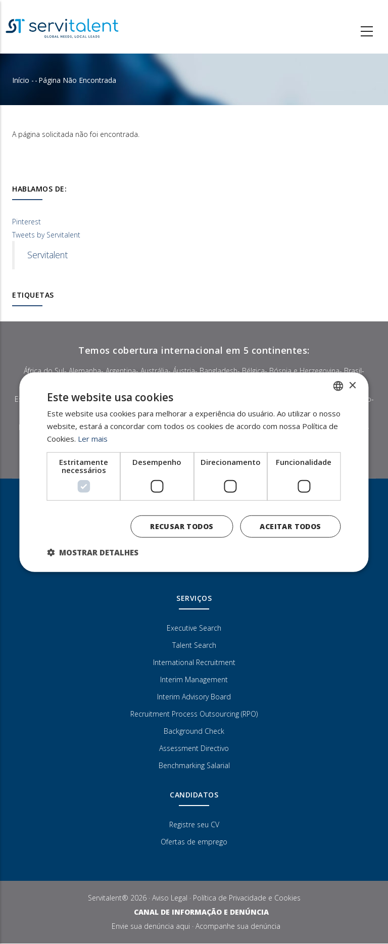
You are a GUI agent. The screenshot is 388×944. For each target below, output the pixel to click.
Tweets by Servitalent (46, 235)
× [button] (352, 385)
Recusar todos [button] (181, 526)
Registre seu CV (194, 824)
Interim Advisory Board (194, 696)
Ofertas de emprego (194, 841)
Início (20, 80)
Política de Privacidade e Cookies (247, 898)
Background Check (194, 731)
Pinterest (26, 221)
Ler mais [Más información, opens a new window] (93, 439)
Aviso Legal (169, 898)
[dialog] (193, 472)
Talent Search (194, 645)
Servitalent (47, 255)
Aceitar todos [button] (290, 526)
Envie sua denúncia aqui (151, 926)
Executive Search (194, 628)
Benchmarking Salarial (194, 765)
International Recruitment (194, 662)
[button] (92, 551)
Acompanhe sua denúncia (238, 926)
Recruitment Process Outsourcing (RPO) (194, 714)
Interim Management (194, 679)
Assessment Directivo (194, 748)
